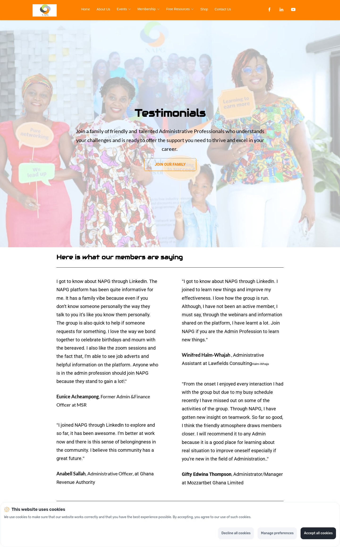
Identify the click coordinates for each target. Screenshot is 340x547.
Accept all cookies (318, 533)
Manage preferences (277, 533)
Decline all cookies (236, 533)
